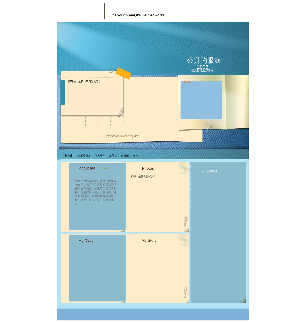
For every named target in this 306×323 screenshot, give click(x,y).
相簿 (135, 155)
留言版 (125, 155)
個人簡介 (100, 155)
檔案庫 (69, 155)
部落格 (113, 155)
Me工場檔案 (84, 155)
